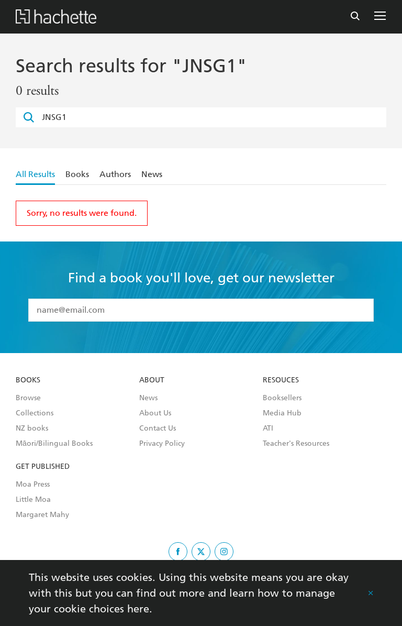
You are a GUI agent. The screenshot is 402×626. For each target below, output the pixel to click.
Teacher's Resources (296, 443)
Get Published (43, 466)
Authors (115, 174)
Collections (34, 413)
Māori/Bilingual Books (54, 443)
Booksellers (282, 398)
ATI (268, 428)
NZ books (32, 428)
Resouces (281, 380)
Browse (28, 398)
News (151, 174)
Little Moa (33, 499)
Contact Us (157, 428)
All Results (35, 174)
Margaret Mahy (42, 515)
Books (77, 174)
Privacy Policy (162, 443)
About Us (155, 413)
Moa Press (33, 484)
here (138, 608)
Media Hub (282, 413)
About (151, 380)
